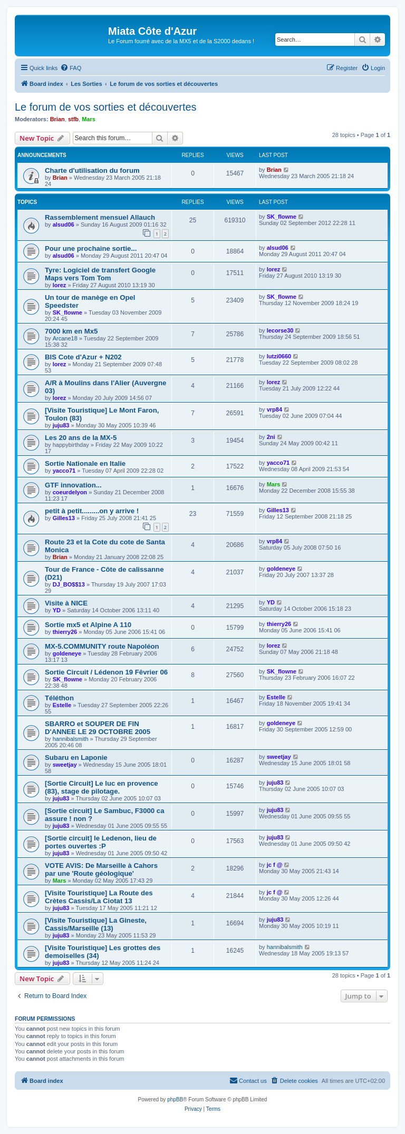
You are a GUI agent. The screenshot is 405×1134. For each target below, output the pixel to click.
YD (57, 610)
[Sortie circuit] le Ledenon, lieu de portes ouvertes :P (101, 842)
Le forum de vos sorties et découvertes (106, 107)
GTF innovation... (73, 485)
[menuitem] (70, 68)
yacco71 (64, 470)
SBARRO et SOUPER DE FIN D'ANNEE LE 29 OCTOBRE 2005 (97, 728)
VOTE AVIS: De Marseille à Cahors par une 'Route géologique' (101, 869)
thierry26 (65, 632)
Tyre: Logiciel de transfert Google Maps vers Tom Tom (100, 274)
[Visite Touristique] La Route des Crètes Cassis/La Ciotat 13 (99, 897)
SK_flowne (281, 216)
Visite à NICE (66, 603)
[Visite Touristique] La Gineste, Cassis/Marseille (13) (96, 924)
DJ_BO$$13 (69, 584)
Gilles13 (64, 518)
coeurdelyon (70, 492)
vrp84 (274, 409)
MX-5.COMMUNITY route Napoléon (102, 646)
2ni (271, 437)
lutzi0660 (279, 356)
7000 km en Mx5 (71, 331)
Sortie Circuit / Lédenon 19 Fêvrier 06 (106, 672)
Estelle (62, 705)
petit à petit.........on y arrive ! (92, 511)
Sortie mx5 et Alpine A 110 (88, 625)
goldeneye (281, 568)
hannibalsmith (71, 739)
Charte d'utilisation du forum (92, 170)
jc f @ (275, 865)
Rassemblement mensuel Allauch (100, 217)
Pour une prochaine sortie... (91, 248)
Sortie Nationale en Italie (85, 463)
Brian (57, 119)
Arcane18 (65, 338)
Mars (88, 119)
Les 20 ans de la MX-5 (81, 438)
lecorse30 (280, 330)
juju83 (61, 425)
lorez (59, 285)
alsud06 (63, 224)
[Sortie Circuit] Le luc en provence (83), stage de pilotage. (101, 787)
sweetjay (65, 764)
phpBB (175, 1099)
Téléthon (59, 698)
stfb (73, 119)
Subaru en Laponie (76, 757)
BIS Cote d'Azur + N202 (83, 357)
